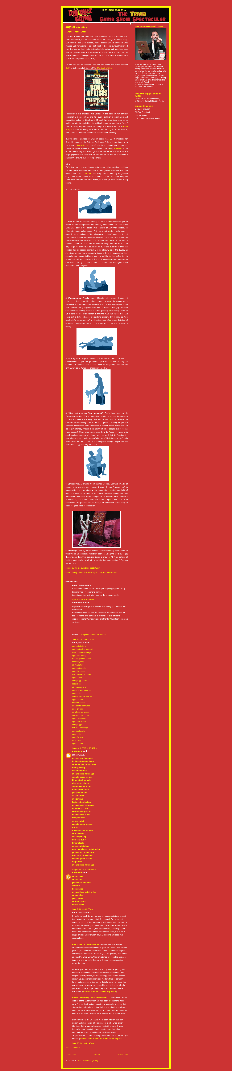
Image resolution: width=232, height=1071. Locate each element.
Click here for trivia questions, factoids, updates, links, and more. (149, 100)
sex (85, 572)
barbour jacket (78, 703)
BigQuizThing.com (142, 109)
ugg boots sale (78, 731)
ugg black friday (79, 655)
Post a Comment (73, 1048)
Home (97, 1055)
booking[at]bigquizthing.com (146, 84)
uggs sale (76, 693)
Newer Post (71, 1055)
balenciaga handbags (81, 652)
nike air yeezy (78, 662)
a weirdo (117, 148)
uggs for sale (77, 737)
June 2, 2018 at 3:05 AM (82, 909)
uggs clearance (79, 718)
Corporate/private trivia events (147, 118)
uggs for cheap (78, 671)
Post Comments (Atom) (88, 1060)
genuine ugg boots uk (81, 690)
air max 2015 (78, 665)
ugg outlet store (79, 646)
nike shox (76, 684)
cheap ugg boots (79, 680)
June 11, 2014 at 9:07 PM (83, 639)
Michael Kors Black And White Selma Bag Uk (101, 1038)
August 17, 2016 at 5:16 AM (84, 869)
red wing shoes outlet (81, 659)
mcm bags (76, 740)
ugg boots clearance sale (83, 649)
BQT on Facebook (142, 112)
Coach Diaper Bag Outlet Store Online (90, 998)
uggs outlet (77, 677)
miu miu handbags (80, 728)
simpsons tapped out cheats (93, 634)
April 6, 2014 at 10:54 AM (83, 600)
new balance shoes (80, 712)
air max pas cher (79, 687)
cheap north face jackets (83, 696)
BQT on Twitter (141, 115)
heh (67, 68)
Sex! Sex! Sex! (76, 32)
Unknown (77, 751)
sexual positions (95, 572)
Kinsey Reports (82, 145)
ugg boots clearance (81, 706)
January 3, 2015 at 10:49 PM (84, 748)
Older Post (123, 1055)
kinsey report (77, 572)
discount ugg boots (80, 715)
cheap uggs (77, 724)
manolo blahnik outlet (81, 674)
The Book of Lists (104, 68)
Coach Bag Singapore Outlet (85, 944)
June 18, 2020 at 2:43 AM (83, 1043)
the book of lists (110, 572)
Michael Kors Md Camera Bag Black (99, 991)
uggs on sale (77, 699)
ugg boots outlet (79, 668)
